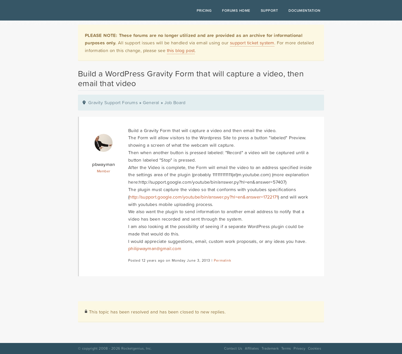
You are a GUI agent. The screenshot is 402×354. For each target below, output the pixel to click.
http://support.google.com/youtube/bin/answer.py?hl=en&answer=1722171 (203, 196)
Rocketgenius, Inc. (136, 348)
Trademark (270, 348)
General (151, 102)
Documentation (304, 10)
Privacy (299, 348)
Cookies (314, 348)
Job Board (175, 102)
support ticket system (252, 42)
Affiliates (252, 348)
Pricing (204, 10)
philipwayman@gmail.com (154, 248)
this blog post (181, 50)
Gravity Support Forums (113, 102)
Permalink (222, 260)
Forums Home (236, 10)
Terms (286, 348)
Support (269, 10)
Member (103, 171)
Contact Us (233, 348)
